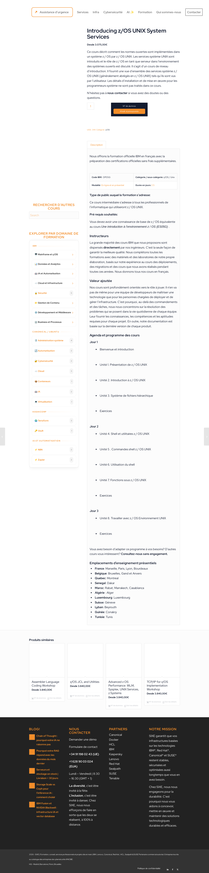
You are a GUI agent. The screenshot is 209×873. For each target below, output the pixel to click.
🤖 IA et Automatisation (47, 273)
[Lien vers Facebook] (172, 868)
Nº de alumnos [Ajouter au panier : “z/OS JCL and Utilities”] (77, 696)
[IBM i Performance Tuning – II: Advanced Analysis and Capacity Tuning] (2, 437)
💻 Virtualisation (54, 402)
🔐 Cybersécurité (54, 361)
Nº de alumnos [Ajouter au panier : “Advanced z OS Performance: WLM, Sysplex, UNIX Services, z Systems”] (115, 706)
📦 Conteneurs (54, 381)
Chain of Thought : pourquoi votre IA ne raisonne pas (48, 741)
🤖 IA (54, 392)
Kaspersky (115, 755)
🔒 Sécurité (54, 293)
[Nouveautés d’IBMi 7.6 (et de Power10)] (206, 437)
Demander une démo (83, 740)
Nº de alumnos (129, 106)
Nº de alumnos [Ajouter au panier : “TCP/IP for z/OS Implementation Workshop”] (154, 702)
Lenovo (114, 760)
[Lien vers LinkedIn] (167, 868)
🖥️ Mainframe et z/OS (46, 254)
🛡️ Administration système (54, 340)
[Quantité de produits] (90, 106)
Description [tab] (96, 145)
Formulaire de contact (83, 747)
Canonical (115, 735)
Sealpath (115, 769)
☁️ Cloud (54, 371)
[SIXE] (18, 12)
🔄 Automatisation (54, 351)
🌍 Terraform (54, 421)
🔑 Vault (54, 431)
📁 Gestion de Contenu (47, 302)
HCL (112, 745)
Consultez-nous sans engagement (144, 554)
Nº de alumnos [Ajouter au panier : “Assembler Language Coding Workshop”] (39, 698)
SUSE (113, 774)
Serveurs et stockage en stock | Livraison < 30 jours (47, 774)
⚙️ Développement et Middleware (53, 312)
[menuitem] (52, 12)
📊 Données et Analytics (47, 264)
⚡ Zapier (54, 460)
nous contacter (117, 93)
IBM (111, 750)
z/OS (107, 130)
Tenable (114, 779)
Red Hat (114, 764)
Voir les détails (54, 698)
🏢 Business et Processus (48, 322)
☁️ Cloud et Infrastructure (48, 283)
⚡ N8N (54, 450)
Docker (113, 740)
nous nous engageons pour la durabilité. (163, 792)
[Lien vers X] (177, 868)
